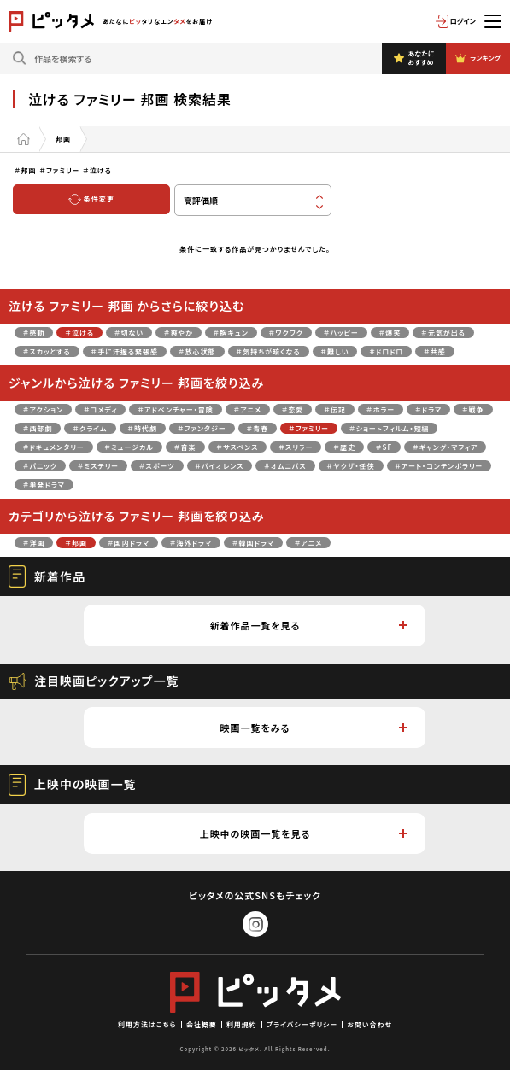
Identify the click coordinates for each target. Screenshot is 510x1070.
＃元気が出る (443, 332)
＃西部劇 (38, 428)
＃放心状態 (197, 351)
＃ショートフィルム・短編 (389, 428)
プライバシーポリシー (302, 1024)
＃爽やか (178, 332)
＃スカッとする (47, 351)
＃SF (384, 447)
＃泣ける (79, 332)
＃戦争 (473, 409)
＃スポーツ (157, 466)
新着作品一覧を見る (308, 625)
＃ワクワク (286, 332)
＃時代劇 (143, 428)
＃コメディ (100, 409)
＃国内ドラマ (128, 542)
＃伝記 (335, 409)
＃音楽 (185, 447)
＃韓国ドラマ (253, 542)
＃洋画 (34, 542)
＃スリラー (295, 447)
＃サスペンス (238, 447)
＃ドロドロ (386, 351)
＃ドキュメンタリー (54, 447)
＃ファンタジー (202, 428)
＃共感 (435, 351)
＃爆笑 (390, 332)
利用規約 (241, 1024)
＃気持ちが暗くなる (269, 351)
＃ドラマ (428, 409)
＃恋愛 (293, 409)
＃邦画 (76, 542)
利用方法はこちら (147, 1024)
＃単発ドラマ (44, 484)
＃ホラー (380, 409)
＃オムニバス (285, 466)
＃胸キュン (231, 332)
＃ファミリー (309, 428)
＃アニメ (247, 409)
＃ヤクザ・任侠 (351, 466)
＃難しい (335, 351)
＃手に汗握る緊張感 (124, 351)
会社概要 (201, 1024)
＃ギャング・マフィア (445, 447)
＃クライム (90, 428)
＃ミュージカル (129, 447)
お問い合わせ (369, 1024)
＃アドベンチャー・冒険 (175, 409)
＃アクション (43, 409)
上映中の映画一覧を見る (304, 833)
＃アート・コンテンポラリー (440, 466)
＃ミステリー (98, 466)
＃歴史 (344, 447)
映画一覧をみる (314, 727)
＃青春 (258, 428)
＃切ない (129, 332)
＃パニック (40, 466)
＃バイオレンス (220, 466)
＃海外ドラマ (191, 542)
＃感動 (34, 332)
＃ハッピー (341, 332)
